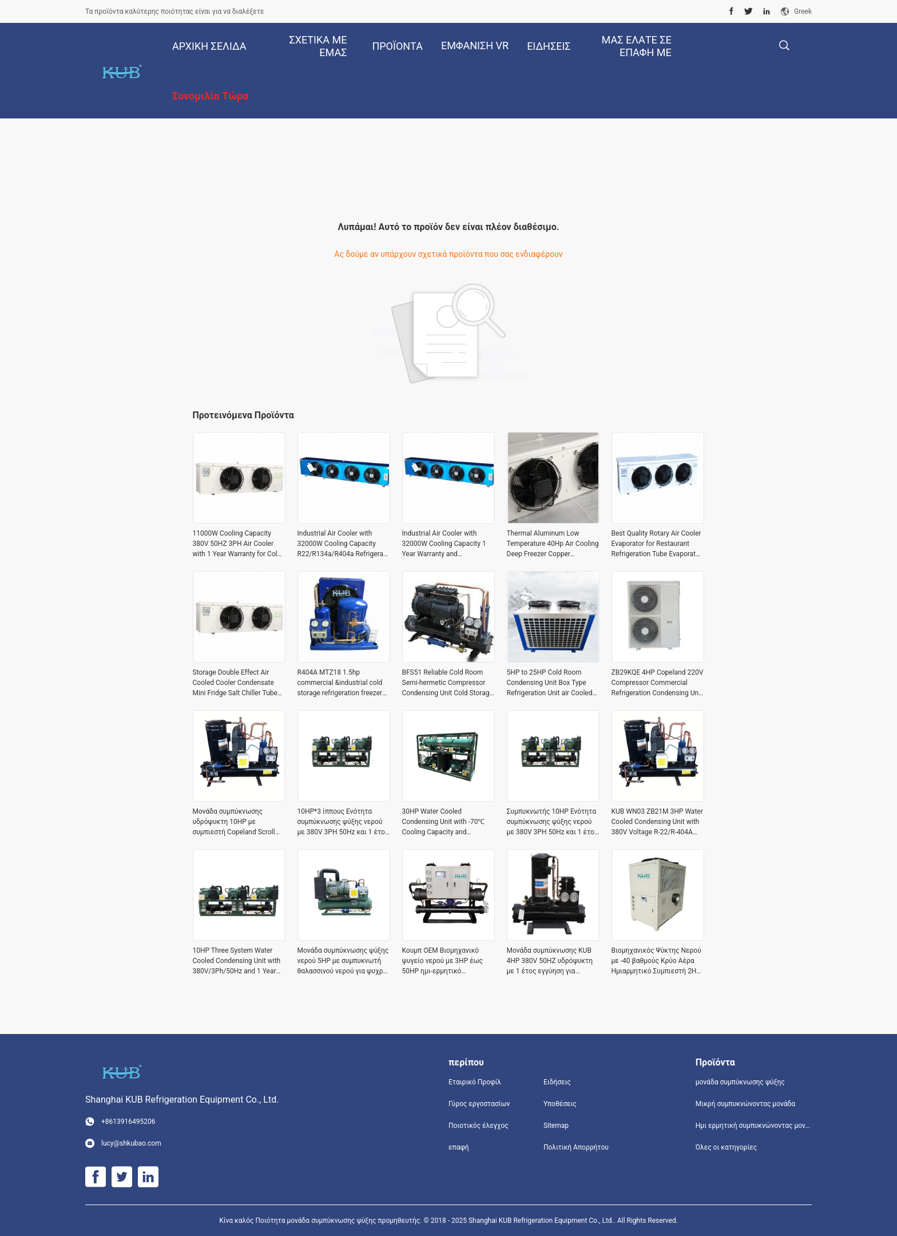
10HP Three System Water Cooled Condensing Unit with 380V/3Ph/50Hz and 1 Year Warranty (237, 961)
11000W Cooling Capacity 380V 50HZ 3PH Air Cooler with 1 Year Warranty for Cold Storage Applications (237, 544)
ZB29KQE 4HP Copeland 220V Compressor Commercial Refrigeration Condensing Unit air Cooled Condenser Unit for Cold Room (658, 683)
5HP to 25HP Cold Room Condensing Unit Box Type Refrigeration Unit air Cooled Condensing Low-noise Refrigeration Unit (550, 683)
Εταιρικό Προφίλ (475, 1082)
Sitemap (556, 1126)
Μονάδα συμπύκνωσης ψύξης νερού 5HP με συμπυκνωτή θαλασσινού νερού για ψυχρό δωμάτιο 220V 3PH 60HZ (343, 961)
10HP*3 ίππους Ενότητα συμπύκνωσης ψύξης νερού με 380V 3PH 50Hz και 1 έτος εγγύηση (343, 822)
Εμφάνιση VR (475, 45)
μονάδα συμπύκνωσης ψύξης (740, 1082)
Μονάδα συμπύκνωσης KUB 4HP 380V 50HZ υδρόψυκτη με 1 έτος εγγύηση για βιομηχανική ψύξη (550, 961)
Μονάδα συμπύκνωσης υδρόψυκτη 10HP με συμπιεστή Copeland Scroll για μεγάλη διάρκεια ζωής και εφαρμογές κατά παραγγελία (234, 822)
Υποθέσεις (560, 1104)
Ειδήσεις (557, 1082)
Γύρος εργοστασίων (479, 1104)
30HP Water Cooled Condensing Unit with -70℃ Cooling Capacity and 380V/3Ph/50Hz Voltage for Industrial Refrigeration (444, 822)
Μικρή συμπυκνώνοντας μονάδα (745, 1104)
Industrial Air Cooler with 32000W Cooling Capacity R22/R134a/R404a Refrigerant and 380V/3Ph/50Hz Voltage (343, 544)
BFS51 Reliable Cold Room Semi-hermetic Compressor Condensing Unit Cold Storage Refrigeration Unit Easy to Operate (447, 683)
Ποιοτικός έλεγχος (479, 1126)
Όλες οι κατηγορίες (726, 1147)
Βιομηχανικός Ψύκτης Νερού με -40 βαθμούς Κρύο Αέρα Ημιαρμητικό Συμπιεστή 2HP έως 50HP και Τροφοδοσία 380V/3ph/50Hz (656, 961)
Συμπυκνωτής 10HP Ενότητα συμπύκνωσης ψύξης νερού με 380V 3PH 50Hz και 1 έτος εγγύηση (552, 822)
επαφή (459, 1147)
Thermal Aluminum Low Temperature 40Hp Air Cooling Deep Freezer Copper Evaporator (553, 544)
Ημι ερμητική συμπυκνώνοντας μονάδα (754, 1126)
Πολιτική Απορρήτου (576, 1147)
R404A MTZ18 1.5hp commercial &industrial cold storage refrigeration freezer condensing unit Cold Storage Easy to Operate (342, 683)
